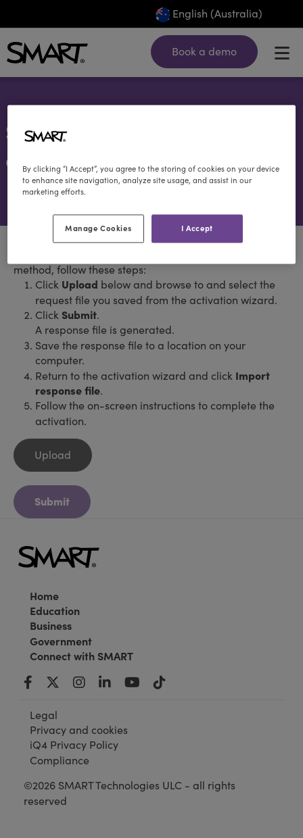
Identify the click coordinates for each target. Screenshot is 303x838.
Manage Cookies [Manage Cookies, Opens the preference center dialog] (98, 228)
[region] (151, 184)
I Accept (197, 228)
